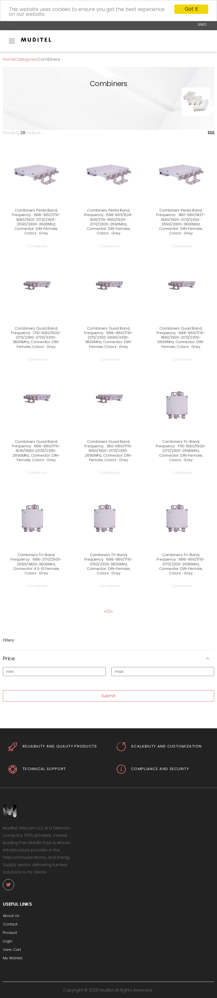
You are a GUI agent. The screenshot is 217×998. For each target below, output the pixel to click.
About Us (11, 915)
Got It (191, 9)
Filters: (9, 640)
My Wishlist (12, 958)
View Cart (12, 949)
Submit (108, 695)
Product (10, 932)
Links (202, 24)
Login (7, 941)
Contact (10, 924)
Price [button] (9, 659)
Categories (26, 59)
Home (9, 59)
